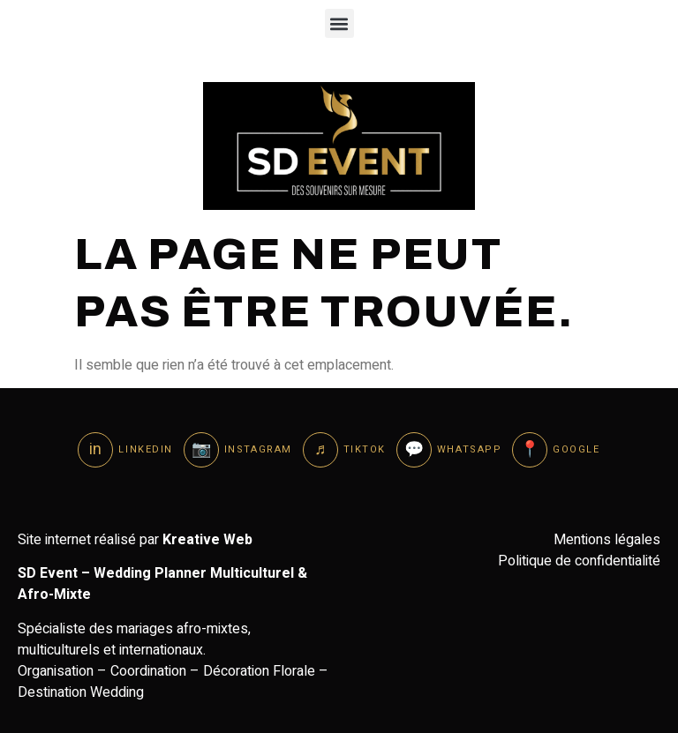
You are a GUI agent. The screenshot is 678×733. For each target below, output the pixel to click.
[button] (339, 23)
